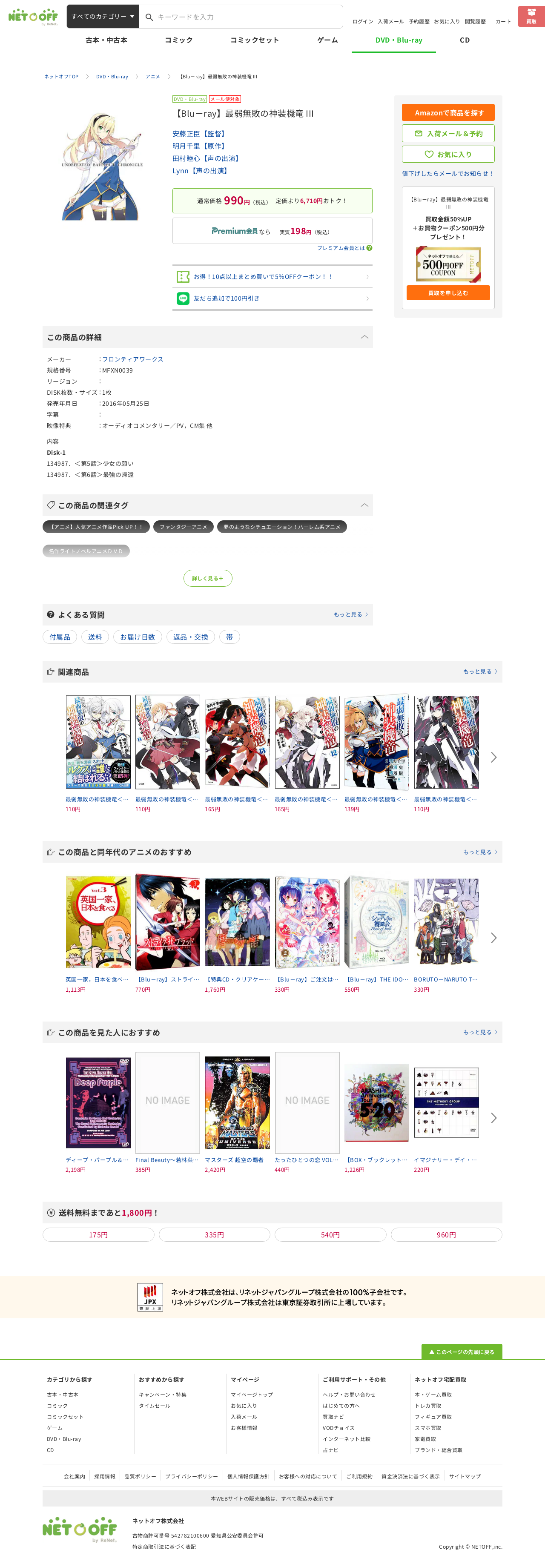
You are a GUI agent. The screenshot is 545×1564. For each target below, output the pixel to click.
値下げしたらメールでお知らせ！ (448, 173)
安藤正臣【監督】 (200, 133)
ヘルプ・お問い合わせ (349, 1394)
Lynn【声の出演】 (201, 170)
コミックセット (254, 39)
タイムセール (155, 1405)
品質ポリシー (140, 1476)
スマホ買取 (428, 1427)
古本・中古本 (107, 39)
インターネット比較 (346, 1438)
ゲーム (327, 39)
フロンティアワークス (133, 359)
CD (465, 39)
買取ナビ (333, 1416)
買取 (531, 21)
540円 (330, 1234)
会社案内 (74, 1476)
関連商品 (278, 671)
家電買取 (425, 1438)
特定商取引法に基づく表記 (164, 1546)
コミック (179, 39)
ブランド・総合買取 (438, 1449)
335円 (214, 1234)
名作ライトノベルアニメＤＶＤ (86, 550)
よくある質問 (213, 614)
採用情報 (104, 1476)
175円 (98, 1234)
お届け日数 (137, 636)
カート (503, 21)
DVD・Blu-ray (399, 39)
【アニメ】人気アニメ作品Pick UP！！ (96, 526)
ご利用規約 (359, 1476)
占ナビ (330, 1449)
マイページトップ (252, 1394)
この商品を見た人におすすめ (278, 1032)
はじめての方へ (341, 1405)
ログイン (363, 21)
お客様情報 (244, 1427)
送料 (95, 636)
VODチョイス (339, 1427)
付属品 (59, 636)
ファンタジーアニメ (183, 526)
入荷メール (391, 21)
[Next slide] (493, 757)
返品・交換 (190, 636)
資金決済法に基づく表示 (411, 1476)
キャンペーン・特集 (162, 1394)
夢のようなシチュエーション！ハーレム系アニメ (282, 526)
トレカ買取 (428, 1405)
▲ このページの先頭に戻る (461, 1351)
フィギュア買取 (433, 1416)
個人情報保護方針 (248, 1476)
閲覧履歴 (475, 21)
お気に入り (447, 21)
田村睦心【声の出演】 (207, 158)
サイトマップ (465, 1476)
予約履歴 (419, 21)
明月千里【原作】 (200, 146)
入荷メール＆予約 (455, 133)
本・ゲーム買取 (433, 1394)
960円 (446, 1234)
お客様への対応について (308, 1476)
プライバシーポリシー (191, 1476)
